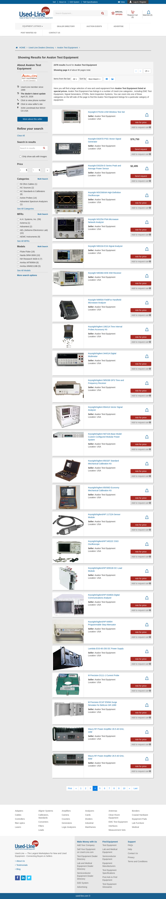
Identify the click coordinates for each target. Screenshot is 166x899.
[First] (70, 788)
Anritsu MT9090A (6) (28, 262)
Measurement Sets (117, 830)
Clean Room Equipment (114, 816)
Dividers (88, 819)
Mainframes (90, 827)
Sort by (83, 79)
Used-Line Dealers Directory (42, 47)
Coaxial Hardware (140, 815)
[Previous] (76, 788)
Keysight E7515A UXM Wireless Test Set (106, 112)
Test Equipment (109, 845)
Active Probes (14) (27, 198)
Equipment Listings (33, 26)
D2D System (83, 883)
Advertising (82, 887)
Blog (18, 869)
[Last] (135, 788)
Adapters (19, 811)
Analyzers (89, 811)
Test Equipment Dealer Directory (87, 857)
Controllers (20, 819)
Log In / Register (139, 2)
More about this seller (32, 119)
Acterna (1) (23, 223)
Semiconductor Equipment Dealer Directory (85, 876)
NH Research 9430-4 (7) (29, 259)
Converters (43, 822)
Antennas (113, 811)
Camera (65, 815)
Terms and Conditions (137, 861)
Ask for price (141, 122)
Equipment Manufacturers (108, 864)
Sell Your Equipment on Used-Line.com (86, 850)
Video (121, 2)
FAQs (130, 845)
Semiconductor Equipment (109, 857)
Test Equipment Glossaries (109, 885)
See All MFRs (23, 241)
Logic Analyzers (69, 827)
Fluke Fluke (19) (26, 251)
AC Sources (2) (25, 188)
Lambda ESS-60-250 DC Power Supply (106, 648)
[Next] (129, 788)
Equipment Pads (139, 819)
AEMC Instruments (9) (28, 237)
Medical (135, 827)
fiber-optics (20, 823)
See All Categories (25, 209)
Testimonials (21, 865)
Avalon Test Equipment (68, 47)
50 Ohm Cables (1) (27, 184)
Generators (67, 823)
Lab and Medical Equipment (109, 850)
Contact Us (54, 33)
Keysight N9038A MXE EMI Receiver (104, 273)
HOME (23, 47)
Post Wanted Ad (28, 33)
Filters (41, 826)
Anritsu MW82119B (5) (29, 266)
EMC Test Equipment (118, 822)
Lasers (18, 827)
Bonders (136, 811)
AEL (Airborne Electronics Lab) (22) (32, 231)
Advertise (119, 26)
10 (124, 788)
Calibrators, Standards (43, 816)
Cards (87, 815)
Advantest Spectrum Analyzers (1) (32, 202)
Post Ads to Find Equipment (109, 878)
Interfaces (113, 826)
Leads (41, 830)
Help (130, 849)
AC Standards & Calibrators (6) (31, 192)
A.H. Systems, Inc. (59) (29, 219)
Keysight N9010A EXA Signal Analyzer (105, 246)
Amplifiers (66, 811)
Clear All (21, 135)
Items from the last (62, 79)
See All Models (24, 270)
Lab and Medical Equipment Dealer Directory (85, 866)
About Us (20, 861)
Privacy (131, 857)
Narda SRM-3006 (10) (28, 255)
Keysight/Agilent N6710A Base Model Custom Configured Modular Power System (105, 437)
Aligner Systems (45, 811)
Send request (141, 149)
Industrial (89, 823)
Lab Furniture (138, 823)
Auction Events (94, 26)
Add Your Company (86, 845)
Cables (18, 815)
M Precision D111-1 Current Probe (103, 675)
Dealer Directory (66, 26)
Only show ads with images (33, 156)
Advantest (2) (24, 226)
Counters (66, 819)
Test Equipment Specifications (109, 871)
